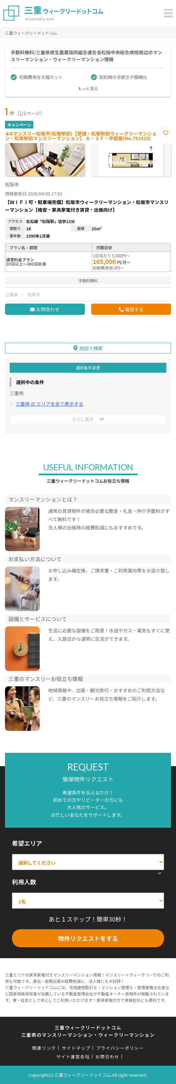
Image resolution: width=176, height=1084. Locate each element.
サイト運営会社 (73, 1056)
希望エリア (27, 843)
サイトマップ (76, 1048)
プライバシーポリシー (120, 1048)
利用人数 (24, 881)
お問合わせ (47, 309)
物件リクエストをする (88, 938)
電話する (134, 309)
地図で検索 (91, 348)
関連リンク (44, 1048)
